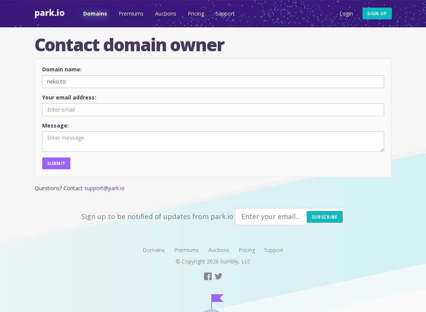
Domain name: (62, 69)
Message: (55, 125)
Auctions (165, 13)
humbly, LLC (235, 261)
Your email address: (69, 97)
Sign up (377, 13)
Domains (95, 13)
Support (225, 13)
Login (346, 13)
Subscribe (325, 217)
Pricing (196, 13)
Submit (56, 163)
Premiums (131, 13)
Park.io (50, 12)
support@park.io (104, 188)
